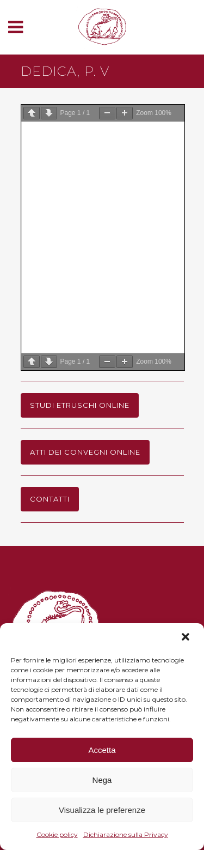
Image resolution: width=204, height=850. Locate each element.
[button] (186, 637)
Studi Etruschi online (79, 405)
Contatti (50, 499)
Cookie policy (57, 834)
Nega (102, 780)
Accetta (101, 750)
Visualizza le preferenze (102, 810)
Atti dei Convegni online (85, 452)
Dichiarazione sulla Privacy (125, 834)
